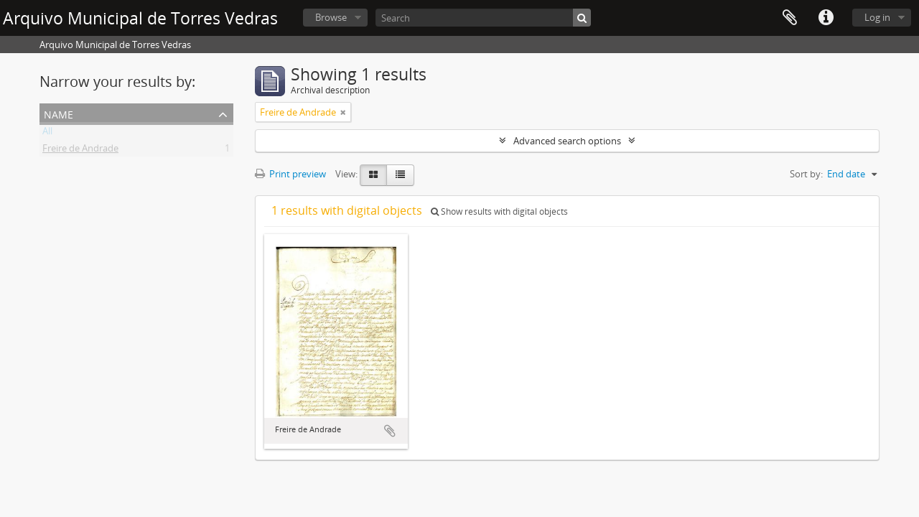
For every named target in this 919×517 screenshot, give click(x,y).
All (47, 133)
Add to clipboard (390, 431)
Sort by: (806, 173)
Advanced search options (567, 140)
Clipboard (790, 18)
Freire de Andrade (80, 150)
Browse (331, 17)
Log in (877, 17)
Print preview (290, 173)
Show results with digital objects (499, 211)
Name (58, 113)
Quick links (826, 18)
